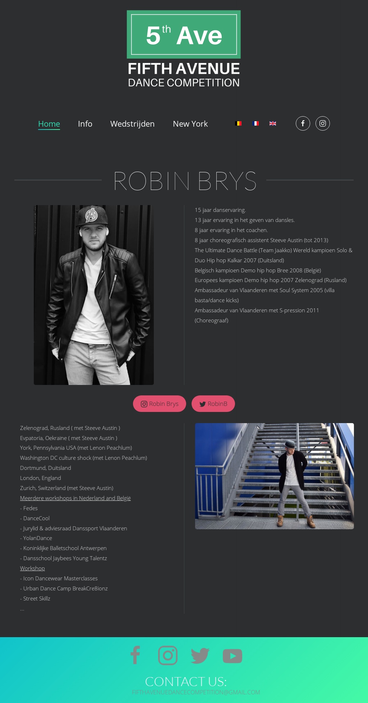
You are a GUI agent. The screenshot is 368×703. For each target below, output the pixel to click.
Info (85, 123)
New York (190, 123)
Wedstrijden (132, 123)
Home (49, 123)
